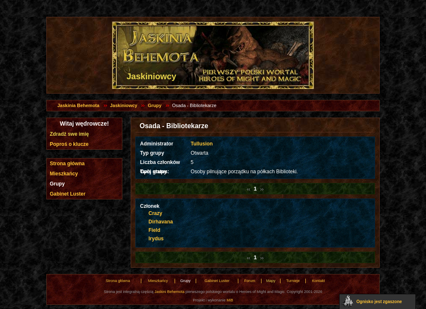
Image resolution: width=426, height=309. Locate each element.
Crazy (155, 213)
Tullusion (202, 144)
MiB (229, 300)
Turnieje (292, 281)
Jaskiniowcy (124, 105)
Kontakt (318, 281)
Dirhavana (160, 222)
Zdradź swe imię (69, 134)
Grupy (154, 105)
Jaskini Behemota (169, 292)
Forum (249, 281)
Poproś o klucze (69, 144)
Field (154, 230)
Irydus (156, 239)
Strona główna (67, 164)
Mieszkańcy (64, 174)
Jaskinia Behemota (78, 105)
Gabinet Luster (68, 194)
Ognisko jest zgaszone (379, 301)
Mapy (270, 281)
